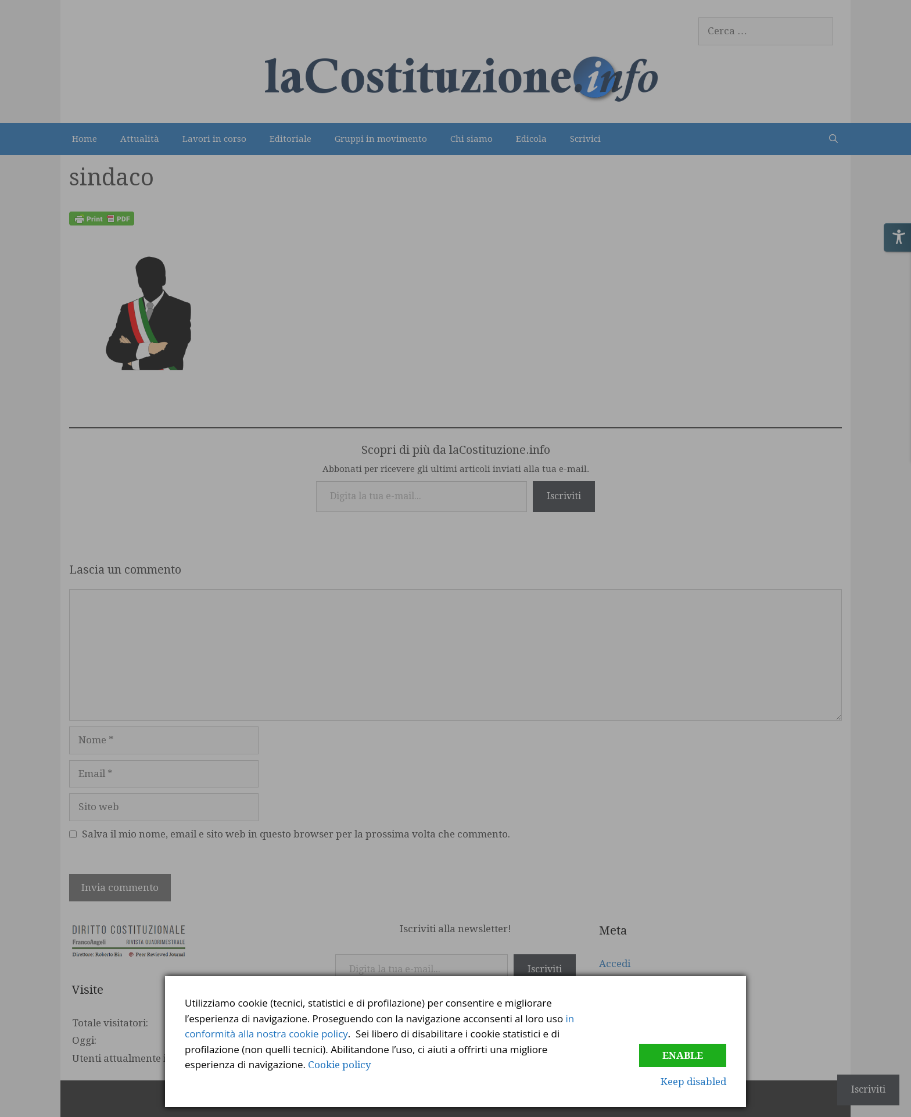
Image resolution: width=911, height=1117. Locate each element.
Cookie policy (339, 1065)
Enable (682, 1055)
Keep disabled (693, 1081)
